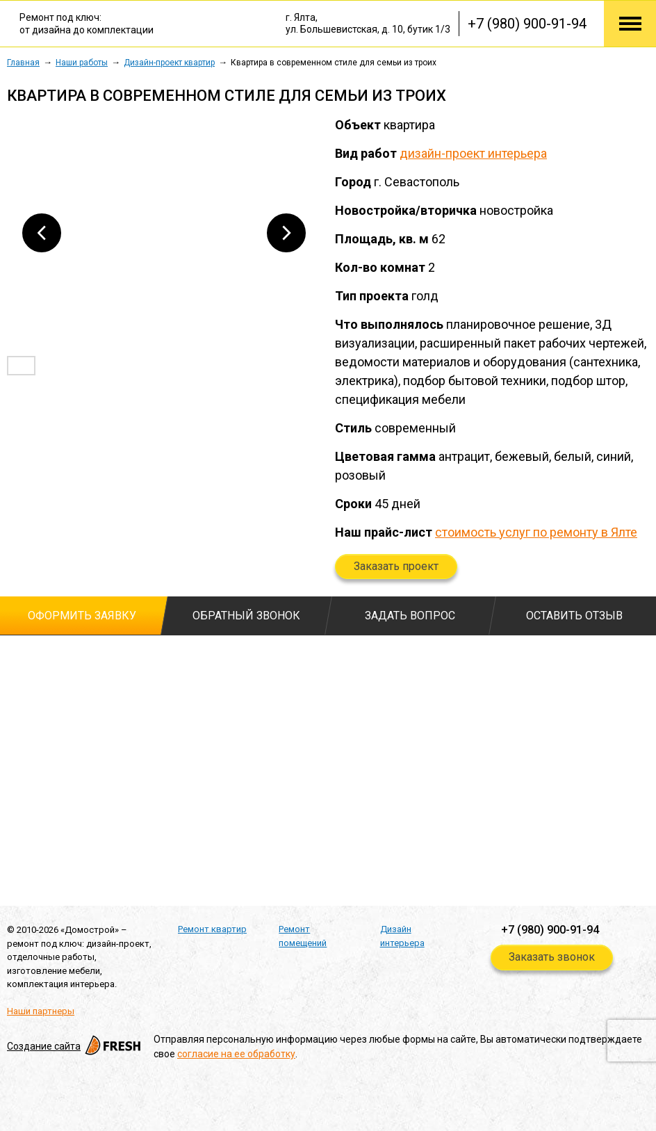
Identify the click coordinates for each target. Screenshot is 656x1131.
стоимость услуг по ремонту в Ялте (536, 532)
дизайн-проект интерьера (473, 153)
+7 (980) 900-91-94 (527, 23)
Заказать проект (396, 566)
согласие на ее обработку (236, 1053)
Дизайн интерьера (402, 936)
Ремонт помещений (303, 936)
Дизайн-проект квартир (169, 62)
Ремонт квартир (212, 929)
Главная (23, 62)
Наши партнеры (40, 1011)
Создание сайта (75, 1046)
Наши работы (82, 62)
